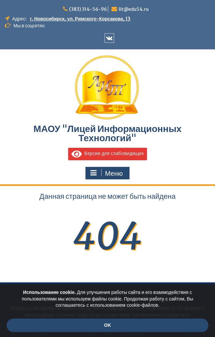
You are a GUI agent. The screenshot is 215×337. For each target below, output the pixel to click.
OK (107, 325)
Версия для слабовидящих (107, 153)
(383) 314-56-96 (88, 9)
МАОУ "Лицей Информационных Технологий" (107, 133)
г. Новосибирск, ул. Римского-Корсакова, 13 (80, 19)
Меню (106, 173)
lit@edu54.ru (134, 9)
